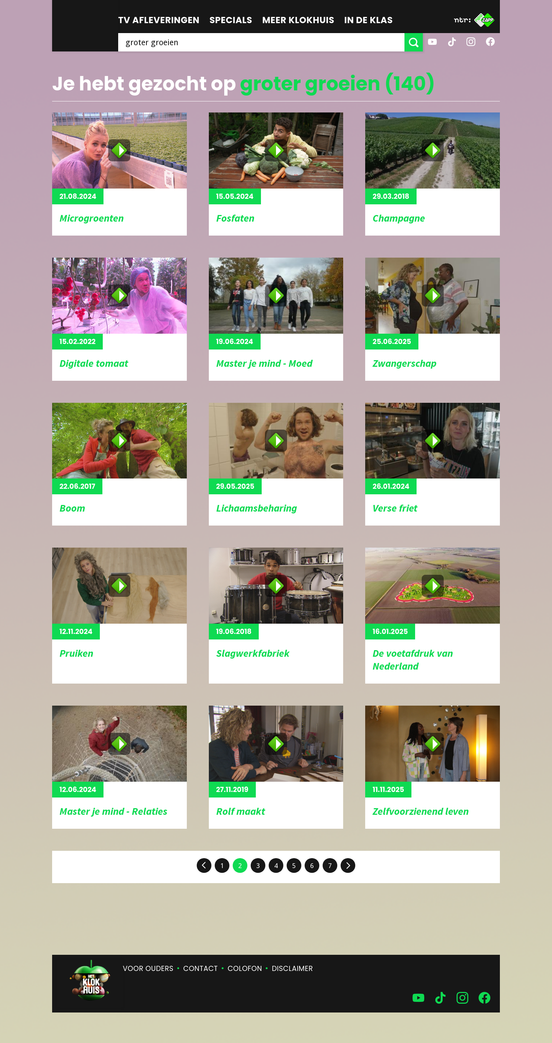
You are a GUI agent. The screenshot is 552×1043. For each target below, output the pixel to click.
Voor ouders (148, 969)
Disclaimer (292, 969)
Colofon (245, 969)
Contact (200, 969)
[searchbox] (261, 42)
